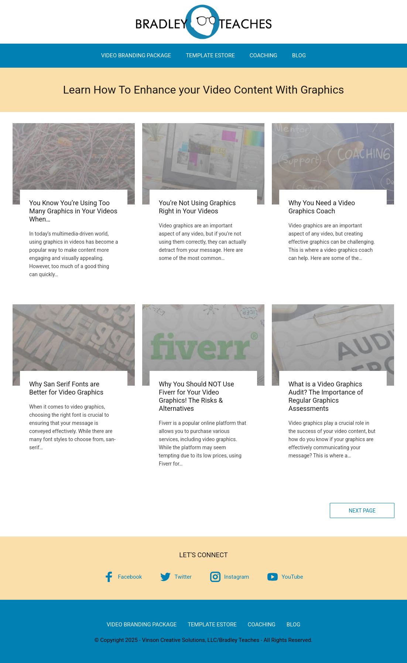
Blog (299, 55)
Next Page (362, 511)
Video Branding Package (136, 55)
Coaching (263, 55)
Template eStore (210, 55)
